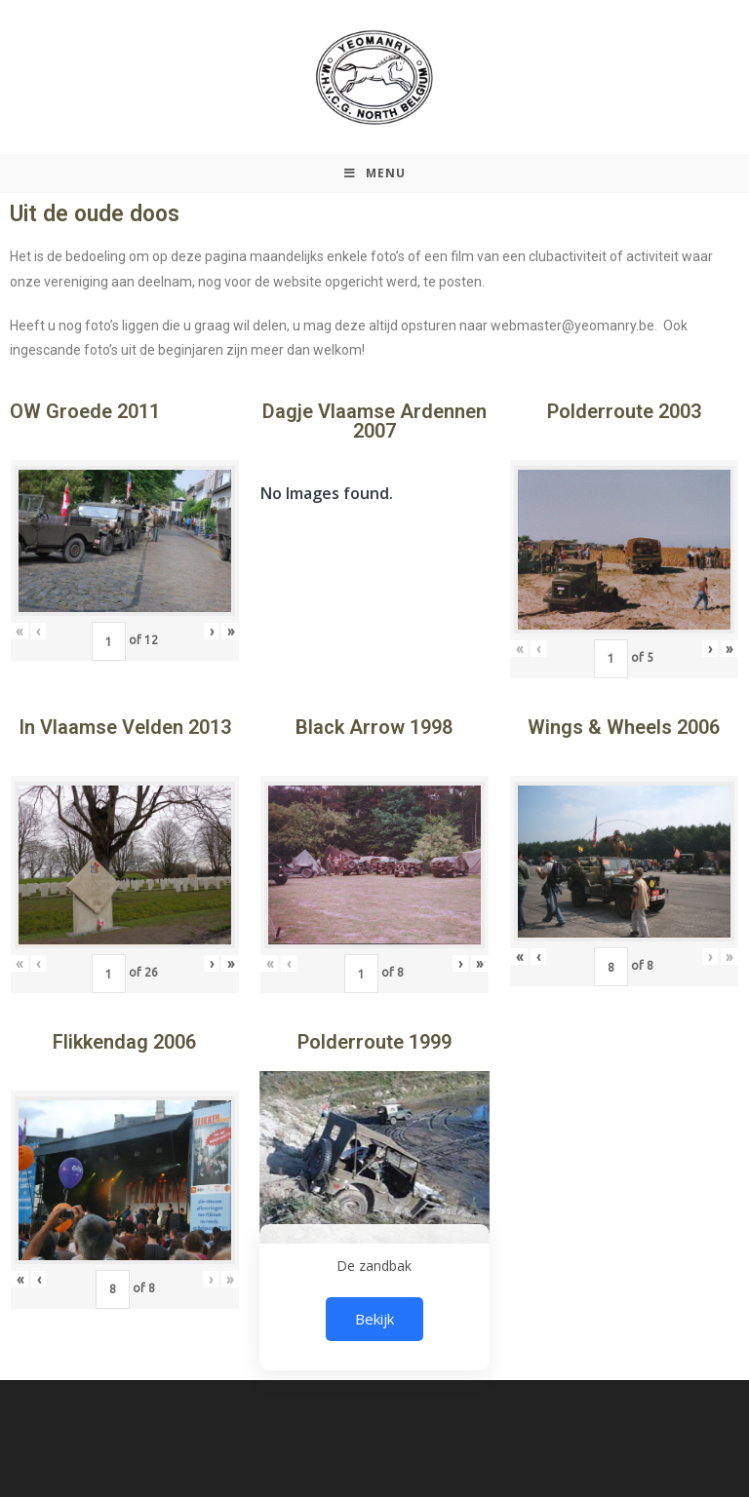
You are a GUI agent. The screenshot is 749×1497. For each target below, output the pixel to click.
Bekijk (374, 1318)
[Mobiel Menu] (375, 173)
